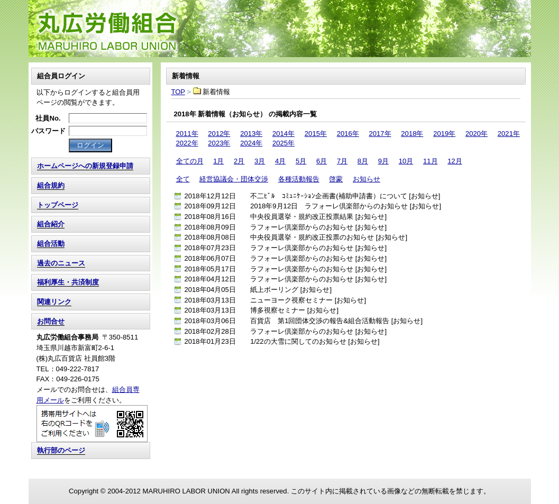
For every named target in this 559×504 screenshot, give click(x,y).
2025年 (283, 143)
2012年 (219, 134)
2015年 (316, 134)
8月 (363, 161)
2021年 (509, 134)
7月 (342, 161)
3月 (259, 161)
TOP (280, 28)
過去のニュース (61, 263)
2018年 (412, 134)
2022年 (187, 143)
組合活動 (51, 244)
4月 (280, 161)
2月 (239, 161)
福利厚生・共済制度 (68, 282)
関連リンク (54, 302)
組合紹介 (51, 224)
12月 (454, 161)
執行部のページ (61, 450)
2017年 (380, 134)
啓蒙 (336, 179)
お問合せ (51, 321)
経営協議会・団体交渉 (233, 179)
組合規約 (51, 185)
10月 (406, 161)
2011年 (187, 134)
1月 (218, 161)
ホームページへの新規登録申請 (85, 166)
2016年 (348, 134)
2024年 (251, 143)
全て (183, 179)
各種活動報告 (298, 179)
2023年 (219, 143)
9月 (383, 161)
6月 (321, 161)
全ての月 (190, 161)
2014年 (283, 134)
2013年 (251, 134)
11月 (430, 161)
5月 (301, 161)
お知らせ (366, 179)
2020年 (476, 134)
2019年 (444, 134)
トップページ (57, 205)
